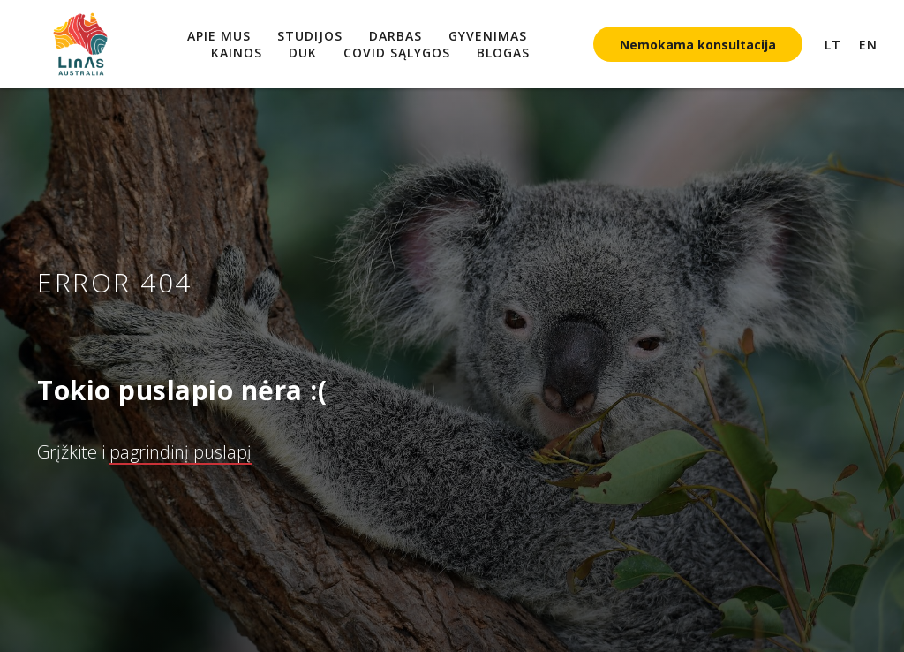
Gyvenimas (487, 35)
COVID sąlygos (396, 52)
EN (868, 44)
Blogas (503, 52)
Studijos (310, 35)
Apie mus (219, 35)
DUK (303, 52)
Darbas (395, 35)
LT (833, 44)
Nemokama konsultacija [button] (698, 44)
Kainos (236, 52)
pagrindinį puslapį (180, 452)
